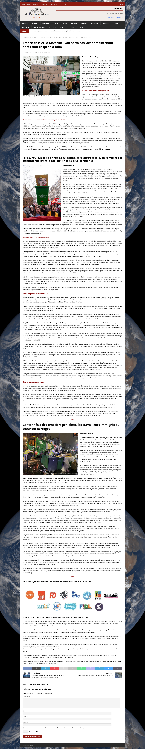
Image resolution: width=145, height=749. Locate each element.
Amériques (46, 23)
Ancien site (64, 4)
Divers (45, 52)
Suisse (72, 27)
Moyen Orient (38, 27)
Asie (56, 23)
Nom (24, 710)
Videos (81, 27)
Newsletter (54, 4)
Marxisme (25, 27)
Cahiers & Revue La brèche (29, 4)
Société (62, 27)
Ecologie (84, 23)
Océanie (52, 27)
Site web (25, 722)
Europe (105, 23)
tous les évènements (115, 17)
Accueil (25, 23)
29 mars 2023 (28, 52)
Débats (74, 23)
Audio (65, 23)
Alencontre (38, 52)
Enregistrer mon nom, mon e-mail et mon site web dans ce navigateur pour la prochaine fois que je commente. (59, 727)
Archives (44, 4)
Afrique (35, 23)
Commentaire (27, 696)
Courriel (25, 716)
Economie (95, 23)
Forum (115, 23)
